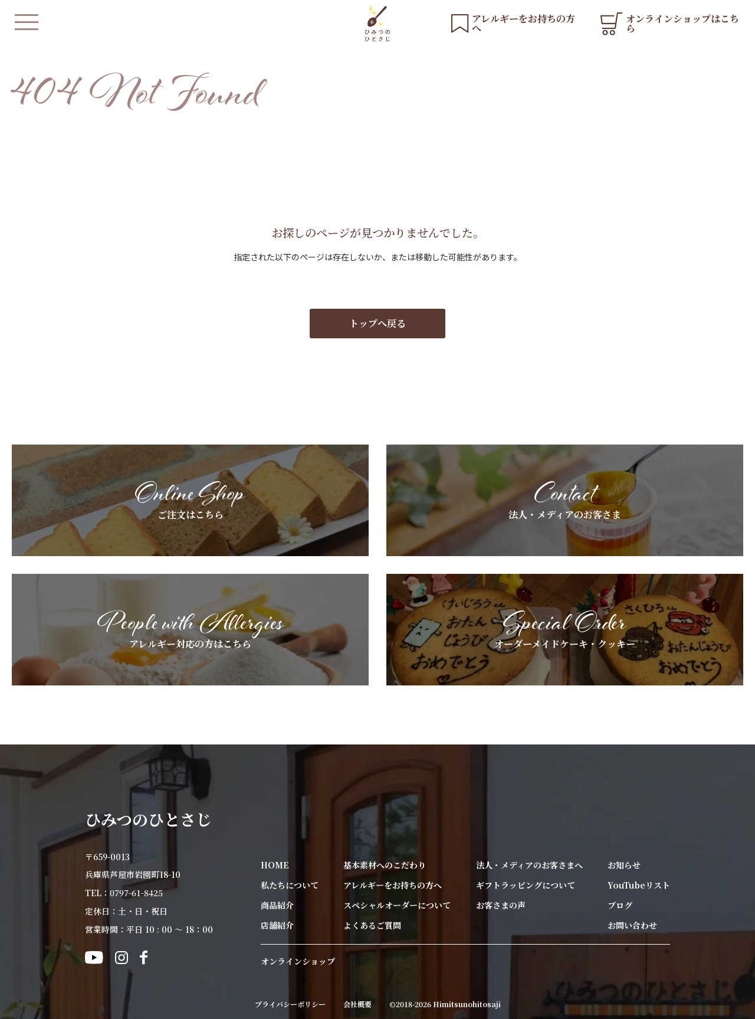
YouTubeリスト (639, 885)
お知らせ (624, 865)
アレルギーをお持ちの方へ (392, 885)
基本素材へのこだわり (384, 865)
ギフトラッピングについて (525, 885)
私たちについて (290, 885)
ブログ (620, 905)
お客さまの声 (501, 905)
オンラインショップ (298, 961)
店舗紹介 (277, 925)
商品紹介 (277, 905)
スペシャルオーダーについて (397, 905)
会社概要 (357, 1004)
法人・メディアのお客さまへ (529, 865)
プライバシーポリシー (290, 1004)
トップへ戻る (377, 323)
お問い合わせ (632, 925)
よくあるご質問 (372, 925)
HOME (275, 865)
